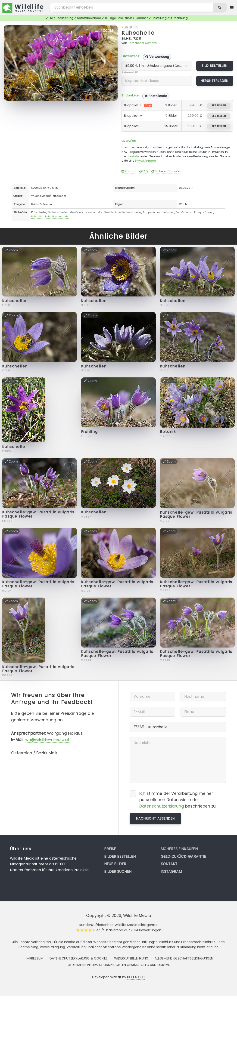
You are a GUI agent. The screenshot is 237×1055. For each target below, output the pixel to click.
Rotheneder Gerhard (142, 43)
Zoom (106, 30)
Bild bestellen (215, 65)
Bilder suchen (117, 871)
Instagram (171, 871)
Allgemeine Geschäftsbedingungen (184, 958)
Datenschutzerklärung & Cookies (79, 958)
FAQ (143, 171)
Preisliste (133, 156)
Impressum (34, 958)
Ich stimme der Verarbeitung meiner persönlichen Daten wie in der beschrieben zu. (177, 800)
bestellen (219, 105)
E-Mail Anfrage (145, 161)
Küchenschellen (57, 212)
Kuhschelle (138, 33)
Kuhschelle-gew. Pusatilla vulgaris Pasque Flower (38, 514)
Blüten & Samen (41, 204)
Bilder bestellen (120, 856)
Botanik (168, 431)
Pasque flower (203, 212)
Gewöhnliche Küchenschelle (122, 212)
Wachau (184, 204)
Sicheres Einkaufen (166, 171)
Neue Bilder (115, 863)
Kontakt (129, 171)
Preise (110, 848)
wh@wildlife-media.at (47, 739)
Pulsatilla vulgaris (57, 216)
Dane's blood (183, 212)
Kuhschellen (15, 300)
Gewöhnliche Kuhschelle (86, 212)
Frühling (89, 431)
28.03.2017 (186, 188)
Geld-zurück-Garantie (183, 856)
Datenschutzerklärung (161, 806)
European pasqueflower (158, 212)
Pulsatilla (130, 27)
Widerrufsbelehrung (131, 958)
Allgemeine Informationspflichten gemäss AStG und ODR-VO (119, 964)
